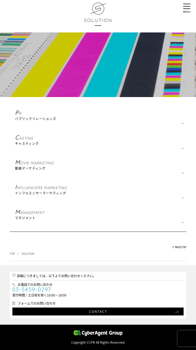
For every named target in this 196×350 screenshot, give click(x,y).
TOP (12, 254)
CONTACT (98, 311)
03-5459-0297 (31, 289)
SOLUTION (98, 20)
